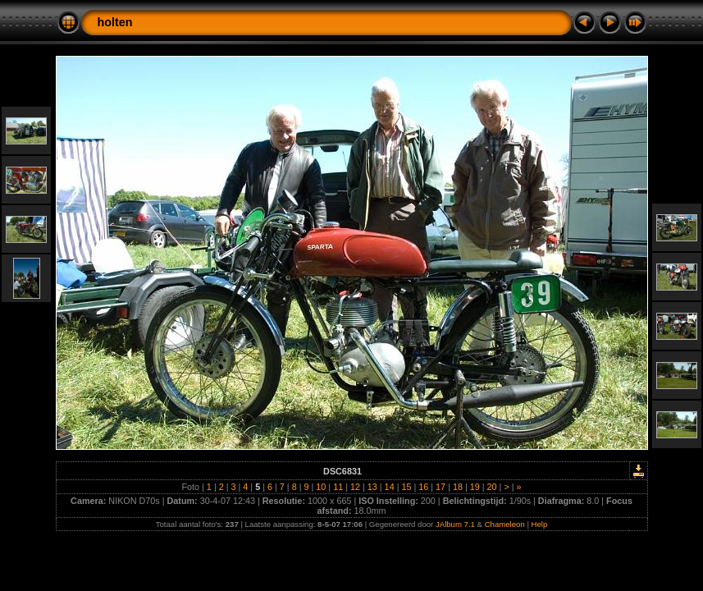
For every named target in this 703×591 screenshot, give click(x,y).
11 (338, 487)
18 (457, 487)
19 (475, 487)
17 (440, 487)
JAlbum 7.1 (455, 524)
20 (492, 487)
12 (355, 487)
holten (115, 22)
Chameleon (505, 524)
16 (423, 487)
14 (389, 487)
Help (540, 524)
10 (320, 487)
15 (406, 487)
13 (372, 487)
